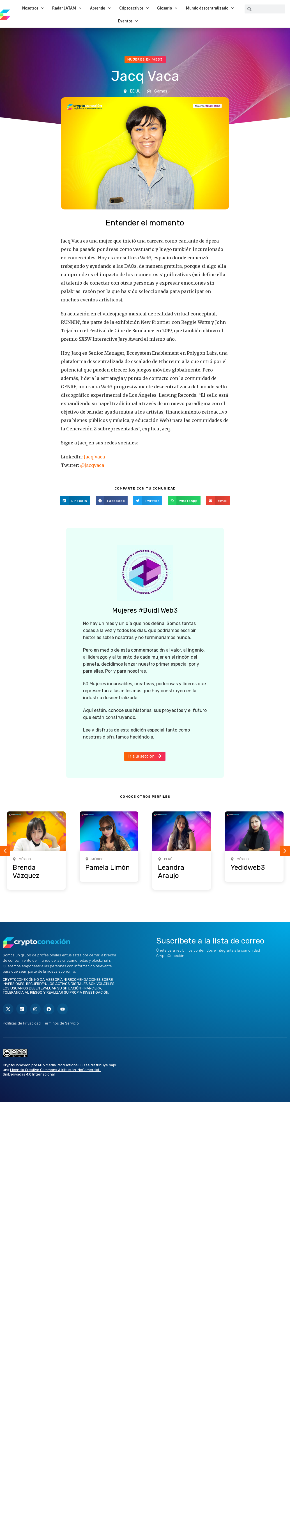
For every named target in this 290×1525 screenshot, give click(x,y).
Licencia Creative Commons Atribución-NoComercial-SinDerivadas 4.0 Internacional (52, 1072)
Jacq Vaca (94, 457)
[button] (75, 500)
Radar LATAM (67, 8)
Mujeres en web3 (145, 59)
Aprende (100, 8)
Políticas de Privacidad (22, 1023)
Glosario (167, 8)
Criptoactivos (134, 8)
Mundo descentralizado (210, 8)
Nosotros (33, 8)
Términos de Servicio (61, 1023)
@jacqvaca (92, 465)
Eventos (128, 21)
